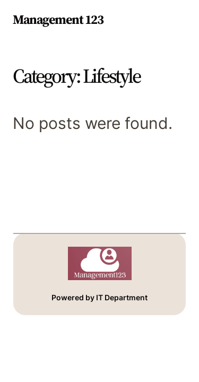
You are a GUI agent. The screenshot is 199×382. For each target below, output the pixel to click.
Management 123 (58, 19)
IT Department (122, 297)
